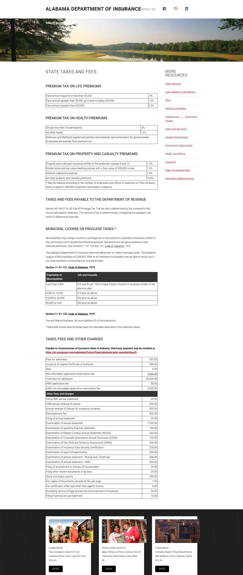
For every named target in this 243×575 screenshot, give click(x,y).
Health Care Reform (175, 153)
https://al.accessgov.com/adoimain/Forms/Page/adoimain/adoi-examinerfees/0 (91, 352)
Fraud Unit (170, 162)
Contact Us (147, 9)
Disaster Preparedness (176, 137)
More (55, 568)
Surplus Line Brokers (175, 108)
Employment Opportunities (179, 145)
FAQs (168, 100)
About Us (124, 9)
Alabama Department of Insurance (93, 9)
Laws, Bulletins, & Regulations (180, 91)
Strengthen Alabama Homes (179, 178)
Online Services (173, 83)
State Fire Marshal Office (177, 170)
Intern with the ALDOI (176, 129)
